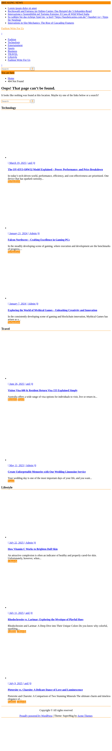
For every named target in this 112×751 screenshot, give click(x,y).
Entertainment (15, 45)
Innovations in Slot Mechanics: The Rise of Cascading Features (41, 22)
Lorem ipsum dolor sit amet (22, 8)
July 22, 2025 (16, 542)
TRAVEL (13, 54)
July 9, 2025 (15, 683)
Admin (32, 233)
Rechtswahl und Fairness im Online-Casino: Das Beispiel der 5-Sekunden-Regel (50, 11)
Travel (21, 399)
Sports (11, 48)
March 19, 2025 (17, 163)
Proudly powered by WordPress (36, 715)
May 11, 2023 (16, 465)
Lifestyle (12, 57)
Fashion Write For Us (12, 28)
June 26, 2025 (16, 383)
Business (12, 51)
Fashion (12, 39)
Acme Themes (85, 715)
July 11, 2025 (16, 613)
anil (30, 163)
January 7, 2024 (17, 303)
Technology (14, 42)
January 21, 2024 (18, 233)
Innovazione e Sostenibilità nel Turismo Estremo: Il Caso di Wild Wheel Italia (48, 14)
